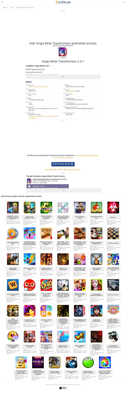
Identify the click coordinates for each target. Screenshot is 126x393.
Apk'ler (5, 7)
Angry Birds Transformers (25, 7)
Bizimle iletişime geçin (52, 384)
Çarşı (12, 7)
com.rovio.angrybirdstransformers (38, 86)
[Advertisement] (75, 27)
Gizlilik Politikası (62, 384)
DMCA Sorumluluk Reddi (73, 384)
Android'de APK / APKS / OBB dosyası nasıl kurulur (63, 169)
